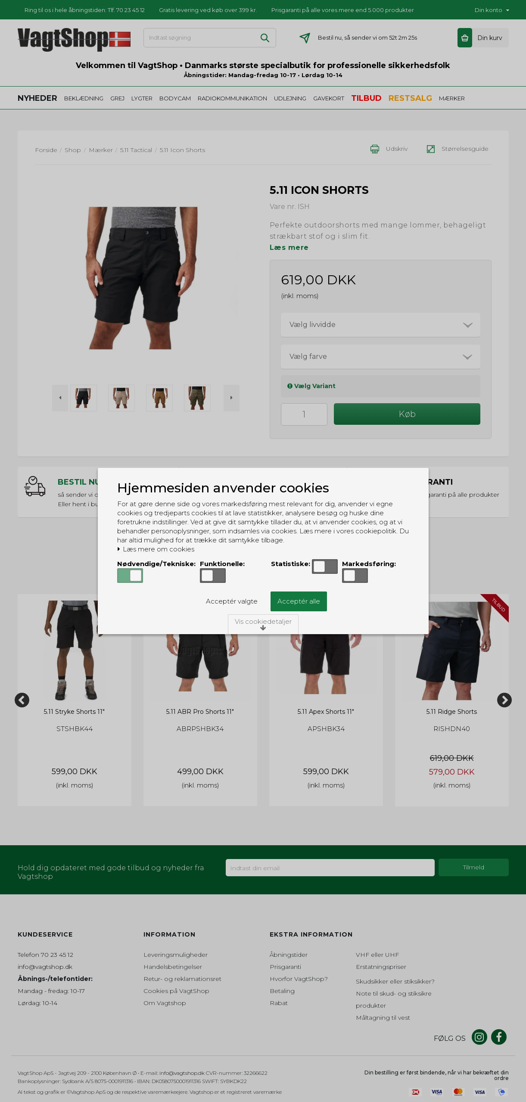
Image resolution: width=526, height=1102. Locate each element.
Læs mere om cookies (155, 549)
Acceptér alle (298, 601)
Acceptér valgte (232, 601)
